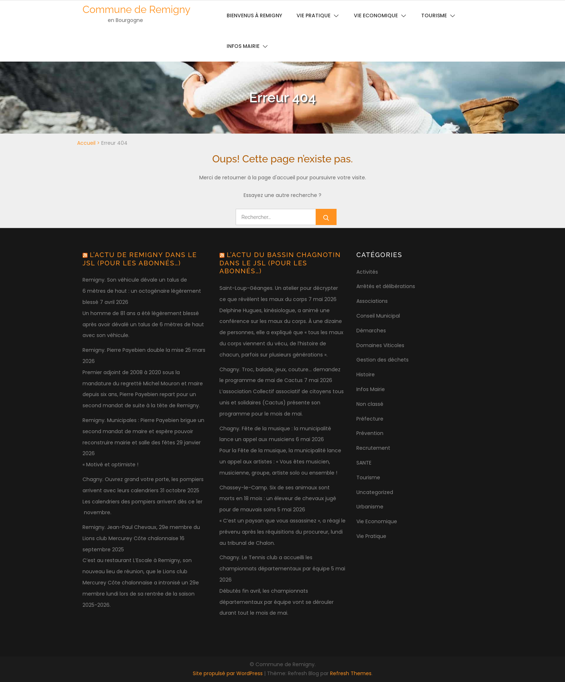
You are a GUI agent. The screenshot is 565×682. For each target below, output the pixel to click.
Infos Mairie (243, 46)
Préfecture (369, 418)
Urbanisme (369, 506)
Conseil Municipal (378, 315)
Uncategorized (374, 492)
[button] (550, 10)
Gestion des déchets (382, 359)
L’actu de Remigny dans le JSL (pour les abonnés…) (140, 259)
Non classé (369, 404)
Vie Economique (376, 521)
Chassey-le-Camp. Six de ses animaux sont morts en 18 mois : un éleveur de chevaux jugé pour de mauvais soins (277, 498)
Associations (372, 301)
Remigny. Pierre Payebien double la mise (133, 350)
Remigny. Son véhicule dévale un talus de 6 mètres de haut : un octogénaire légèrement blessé (142, 291)
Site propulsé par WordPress (228, 673)
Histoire (365, 374)
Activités (367, 271)
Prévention (369, 433)
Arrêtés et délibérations (385, 286)
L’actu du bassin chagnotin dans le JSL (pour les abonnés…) (280, 263)
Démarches (371, 330)
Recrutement (373, 448)
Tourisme (368, 477)
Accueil (86, 143)
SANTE (364, 462)
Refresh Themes (351, 673)
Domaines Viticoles (380, 345)
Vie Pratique (371, 536)
